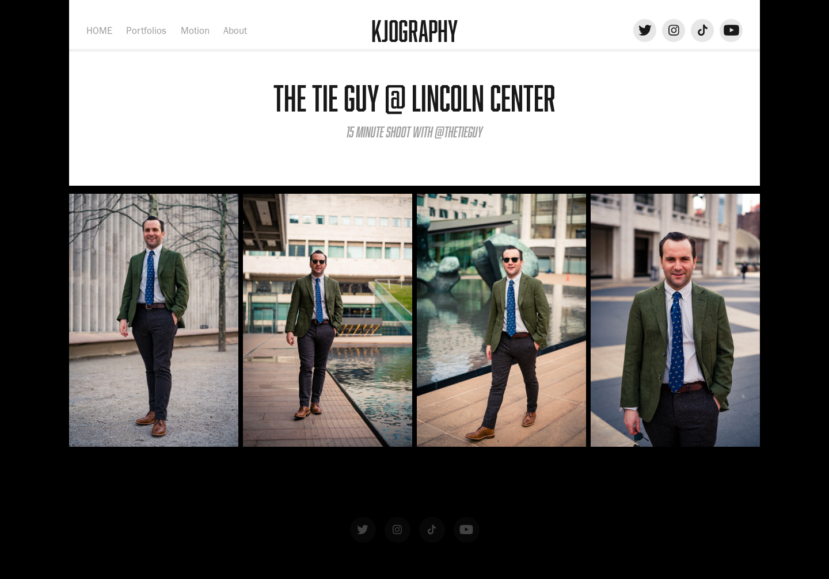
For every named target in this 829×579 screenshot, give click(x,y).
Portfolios (146, 30)
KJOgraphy (414, 30)
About (235, 30)
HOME (99, 30)
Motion (195, 30)
